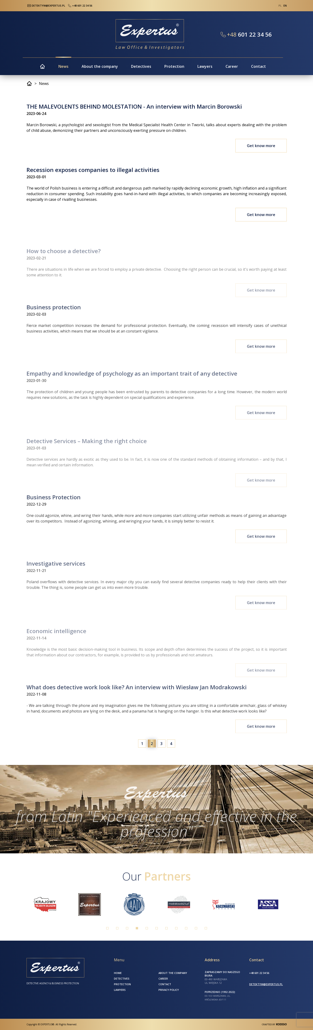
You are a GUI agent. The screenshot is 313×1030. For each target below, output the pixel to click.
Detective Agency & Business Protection (52, 983)
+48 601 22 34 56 (79, 5)
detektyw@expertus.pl (266, 984)
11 (206, 928)
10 (196, 928)
